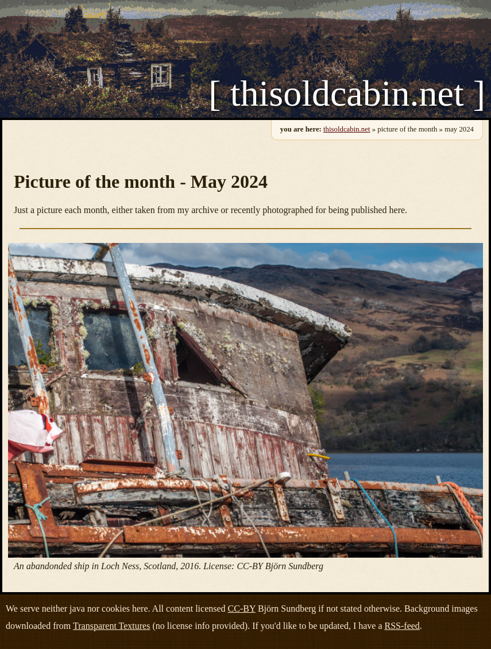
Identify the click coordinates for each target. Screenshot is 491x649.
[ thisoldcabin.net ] (346, 93)
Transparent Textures (111, 626)
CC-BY (242, 608)
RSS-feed (402, 626)
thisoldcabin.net (346, 129)
